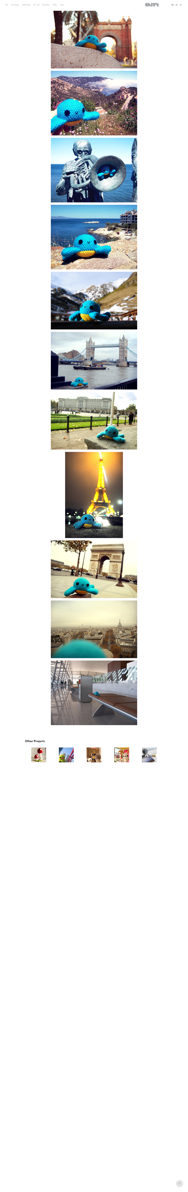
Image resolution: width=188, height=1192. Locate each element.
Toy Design (15, 5)
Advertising (26, 5)
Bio (7, 5)
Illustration (46, 5)
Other (55, 5)
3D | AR (36, 5)
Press (62, 5)
